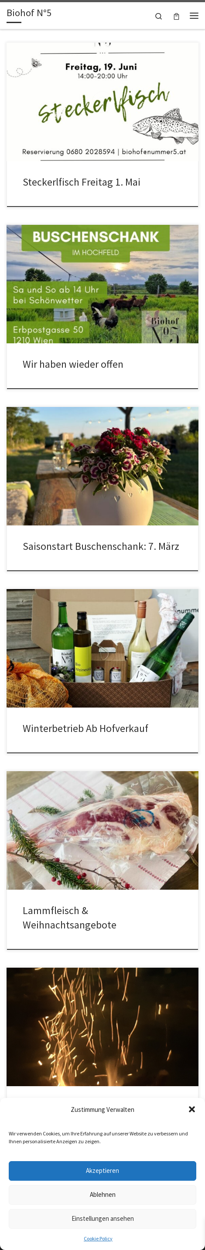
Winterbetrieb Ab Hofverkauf (85, 728)
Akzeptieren (102, 1170)
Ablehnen (103, 1194)
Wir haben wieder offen (73, 364)
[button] (192, 1109)
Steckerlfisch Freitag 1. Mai (81, 182)
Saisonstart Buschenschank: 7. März (101, 546)
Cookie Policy (98, 1238)
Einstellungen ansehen (103, 1218)
